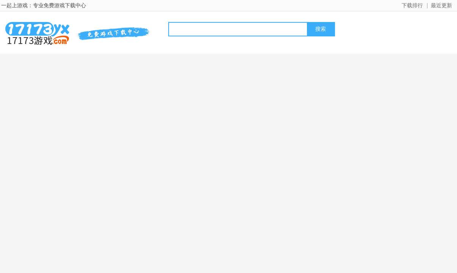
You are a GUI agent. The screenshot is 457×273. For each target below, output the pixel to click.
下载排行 (412, 5)
